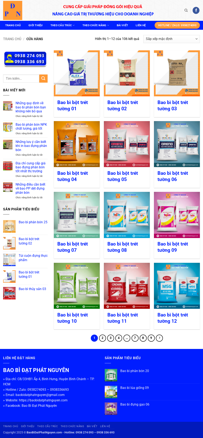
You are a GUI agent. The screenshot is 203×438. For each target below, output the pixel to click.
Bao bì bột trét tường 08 (122, 247)
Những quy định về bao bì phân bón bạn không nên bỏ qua (31, 107)
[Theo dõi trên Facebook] (196, 10)
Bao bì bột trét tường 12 (172, 318)
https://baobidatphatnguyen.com (43, 400)
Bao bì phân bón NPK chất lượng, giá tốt (31, 126)
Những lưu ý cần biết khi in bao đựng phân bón (31, 146)
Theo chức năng (95, 25)
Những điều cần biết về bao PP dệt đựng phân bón (30, 188)
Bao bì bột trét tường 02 (122, 106)
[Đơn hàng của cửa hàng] (171, 39)
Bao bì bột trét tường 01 (72, 106)
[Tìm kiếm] (186, 10)
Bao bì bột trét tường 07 (72, 247)
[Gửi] (43, 78)
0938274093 (36, 390)
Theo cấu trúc (62, 25)
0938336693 (59, 390)
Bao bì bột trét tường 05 (122, 176)
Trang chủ (13, 25)
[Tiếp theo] (159, 338)
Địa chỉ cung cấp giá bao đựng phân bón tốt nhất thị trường (31, 167)
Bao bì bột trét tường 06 (172, 176)
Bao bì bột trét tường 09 (172, 247)
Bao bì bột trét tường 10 (72, 318)
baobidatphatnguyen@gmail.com (40, 395)
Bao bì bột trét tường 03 (172, 106)
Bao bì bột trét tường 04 (72, 176)
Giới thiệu (35, 25)
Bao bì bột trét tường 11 (122, 318)
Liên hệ (141, 25)
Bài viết (122, 25)
